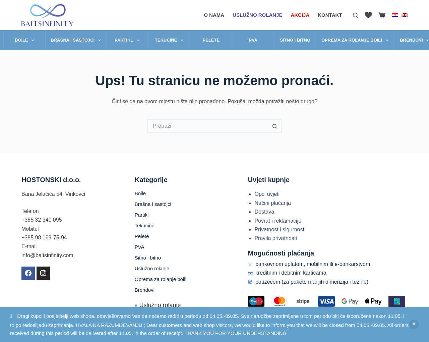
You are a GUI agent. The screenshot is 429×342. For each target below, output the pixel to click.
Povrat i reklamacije (277, 221)
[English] (405, 15)
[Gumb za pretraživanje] (275, 126)
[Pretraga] (355, 15)
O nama (214, 15)
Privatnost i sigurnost (279, 229)
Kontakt (330, 15)
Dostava (264, 212)
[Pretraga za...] (207, 126)
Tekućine (170, 40)
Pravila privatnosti (275, 238)
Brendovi (145, 290)
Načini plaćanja (272, 203)
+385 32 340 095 (41, 220)
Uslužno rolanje (257, 15)
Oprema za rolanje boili (356, 40)
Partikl (128, 40)
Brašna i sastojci (77, 40)
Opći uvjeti (267, 194)
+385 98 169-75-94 (44, 237)
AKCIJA (300, 15)
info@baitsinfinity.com (47, 255)
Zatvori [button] (414, 325)
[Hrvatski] (395, 15)
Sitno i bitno (295, 40)
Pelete (211, 40)
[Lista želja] (368, 15)
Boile (26, 40)
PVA (253, 40)
